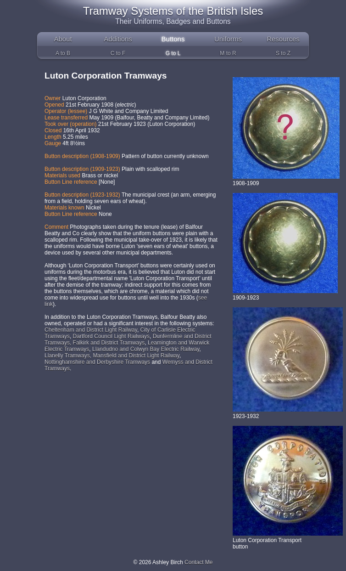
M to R (228, 53)
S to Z (283, 53)
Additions (118, 39)
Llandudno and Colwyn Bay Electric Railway (145, 349)
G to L (173, 53)
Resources (283, 39)
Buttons (173, 39)
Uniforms (228, 39)
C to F (118, 53)
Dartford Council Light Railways (111, 336)
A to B (63, 53)
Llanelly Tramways (67, 355)
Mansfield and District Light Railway (136, 355)
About (63, 39)
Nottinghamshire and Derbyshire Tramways (97, 362)
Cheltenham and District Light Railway (91, 330)
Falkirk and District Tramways (109, 342)
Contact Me (198, 562)
